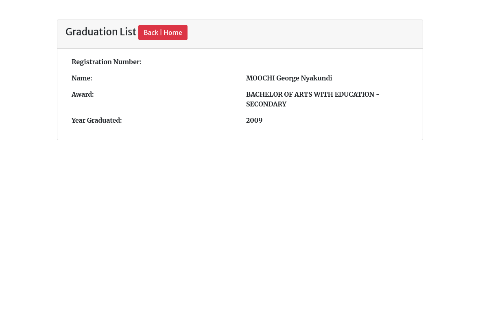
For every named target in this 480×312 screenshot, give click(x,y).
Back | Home (163, 32)
